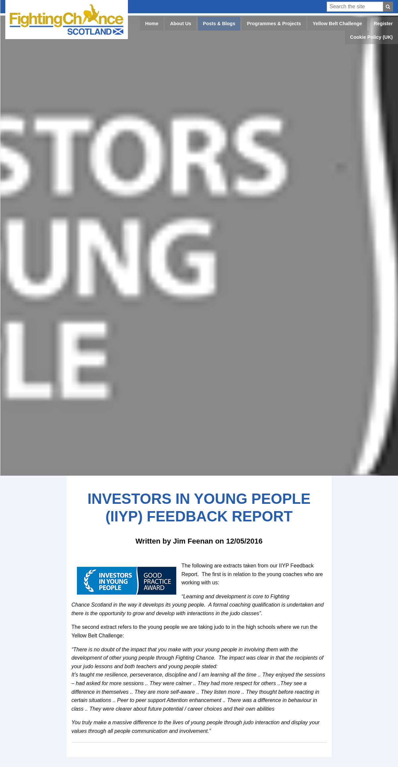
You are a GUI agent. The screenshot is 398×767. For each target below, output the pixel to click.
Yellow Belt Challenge (337, 23)
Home (151, 23)
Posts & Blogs (219, 23)
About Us (180, 23)
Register (383, 23)
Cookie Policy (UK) (371, 37)
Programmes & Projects (274, 23)
